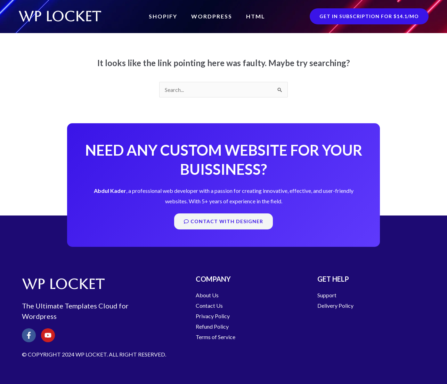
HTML (255, 16)
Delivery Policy (335, 305)
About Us (207, 295)
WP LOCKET (60, 16)
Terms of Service (215, 337)
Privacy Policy (213, 316)
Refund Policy (212, 326)
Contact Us (209, 305)
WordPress (211, 16)
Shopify (163, 16)
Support (326, 295)
